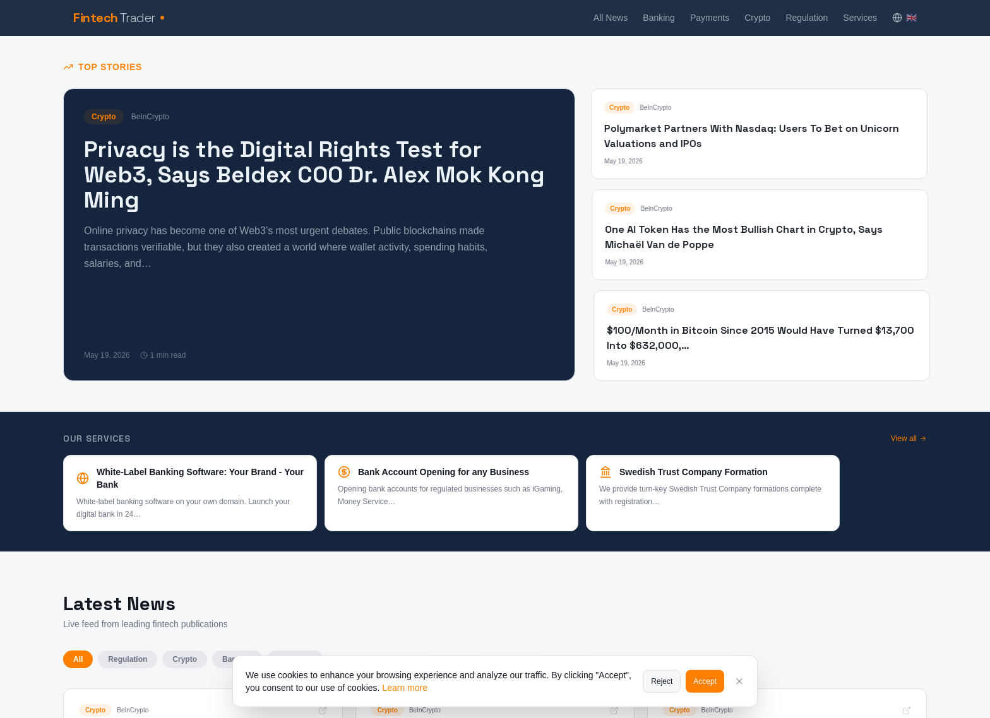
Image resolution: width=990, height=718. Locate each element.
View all (909, 438)
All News (610, 18)
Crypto (757, 18)
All (78, 659)
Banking (659, 18)
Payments (709, 18)
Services (860, 18)
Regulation (806, 18)
